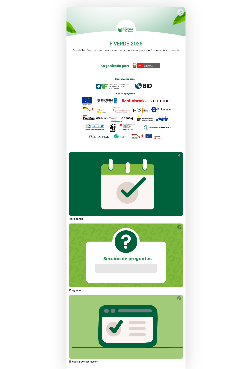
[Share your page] (180, 12)
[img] (180, 13)
